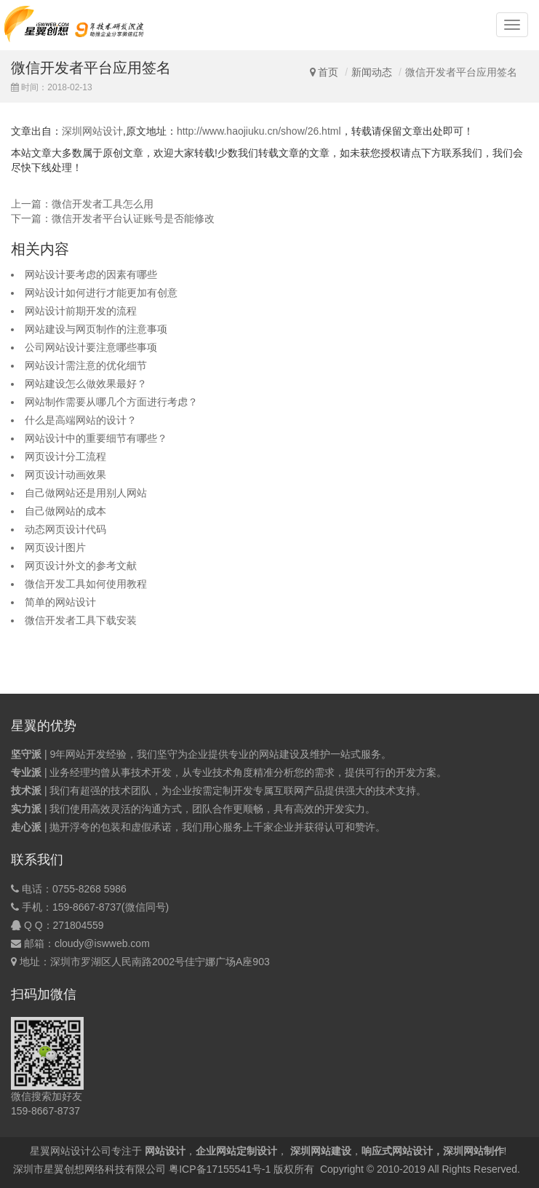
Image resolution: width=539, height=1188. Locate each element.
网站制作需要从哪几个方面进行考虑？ (111, 402)
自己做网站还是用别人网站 (86, 493)
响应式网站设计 (397, 1151)
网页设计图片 (55, 547)
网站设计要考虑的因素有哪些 (91, 274)
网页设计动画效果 (65, 474)
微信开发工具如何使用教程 (86, 584)
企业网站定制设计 (236, 1151)
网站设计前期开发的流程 (81, 311)
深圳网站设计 (92, 131)
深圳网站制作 (473, 1151)
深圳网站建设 (320, 1151)
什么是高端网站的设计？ (81, 420)
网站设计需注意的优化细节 (86, 365)
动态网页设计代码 (65, 529)
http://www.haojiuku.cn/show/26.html (259, 131)
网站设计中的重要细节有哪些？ (96, 438)
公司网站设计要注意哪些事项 (91, 347)
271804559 (78, 925)
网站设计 (165, 1151)
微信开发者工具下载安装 (81, 620)
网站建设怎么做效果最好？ (86, 383)
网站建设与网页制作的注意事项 (96, 329)
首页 (328, 72)
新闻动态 (371, 72)
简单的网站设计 (60, 602)
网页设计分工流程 (65, 456)
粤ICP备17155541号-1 (220, 1169)
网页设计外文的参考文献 (81, 565)
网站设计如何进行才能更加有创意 (101, 292)
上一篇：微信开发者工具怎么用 (82, 204)
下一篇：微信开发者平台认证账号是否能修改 (113, 218)
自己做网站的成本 (65, 511)
